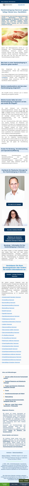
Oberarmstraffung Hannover (9, 327)
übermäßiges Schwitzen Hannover (11, 362)
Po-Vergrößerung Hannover (9, 338)
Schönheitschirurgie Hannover (9, 472)
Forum (7, 390)
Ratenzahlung (9, 396)
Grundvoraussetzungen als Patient (14, 393)
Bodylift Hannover (6, 310)
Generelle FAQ (21, 4)
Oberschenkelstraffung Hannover (10, 332)
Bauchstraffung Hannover (8, 302)
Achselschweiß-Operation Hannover (11, 297)
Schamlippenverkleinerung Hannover (11, 351)
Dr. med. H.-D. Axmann (14, 204)
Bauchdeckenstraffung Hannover (10, 305)
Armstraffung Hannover (8, 300)
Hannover (6, 1)
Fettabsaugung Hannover (8, 319)
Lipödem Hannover (7, 324)
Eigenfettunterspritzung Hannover (10, 316)
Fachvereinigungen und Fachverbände (12, 446)
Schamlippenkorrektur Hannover (10, 346)
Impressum (9, 452)
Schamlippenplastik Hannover (9, 349)
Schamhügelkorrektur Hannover (10, 343)
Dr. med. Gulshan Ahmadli (14, 229)
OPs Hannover (12, 1)
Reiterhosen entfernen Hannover (10, 340)
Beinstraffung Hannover (8, 308)
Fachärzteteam (6, 441)
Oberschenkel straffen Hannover (10, 329)
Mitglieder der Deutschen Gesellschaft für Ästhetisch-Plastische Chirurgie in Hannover (14, 238)
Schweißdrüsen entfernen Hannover (11, 354)
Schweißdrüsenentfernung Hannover (11, 359)
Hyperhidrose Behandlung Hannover (11, 321)
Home (2, 1)
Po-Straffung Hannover (8, 335)
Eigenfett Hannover (7, 313)
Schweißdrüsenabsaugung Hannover (11, 357)
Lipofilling (4, 77)
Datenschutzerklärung (17, 452)
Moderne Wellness (6, 455)
